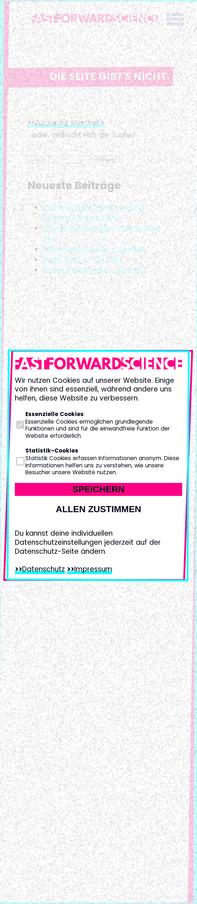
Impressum (93, 569)
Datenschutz (43, 569)
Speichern (98, 489)
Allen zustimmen (98, 509)
